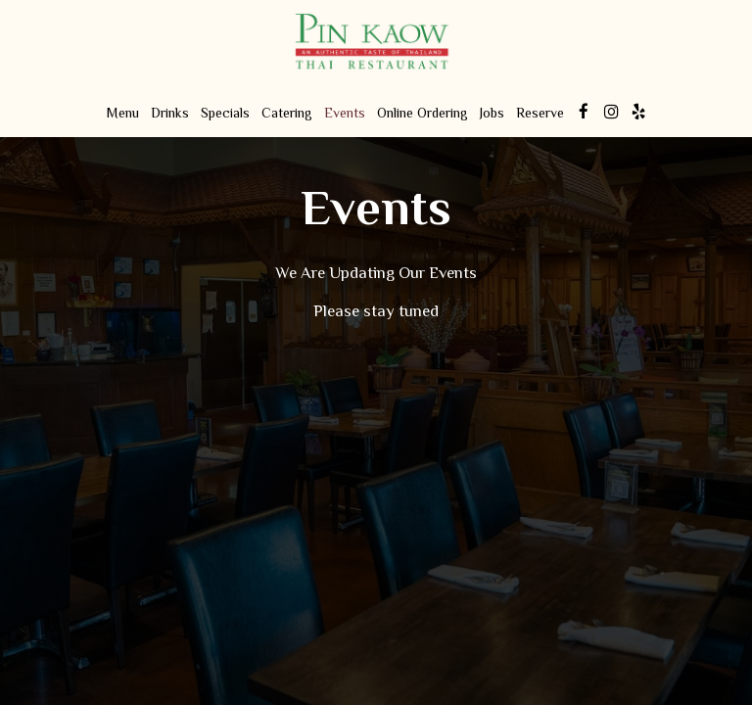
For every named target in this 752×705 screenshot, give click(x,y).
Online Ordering (422, 112)
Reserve (540, 112)
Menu (123, 112)
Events (344, 112)
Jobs (492, 112)
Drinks (170, 112)
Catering (286, 112)
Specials (225, 112)
